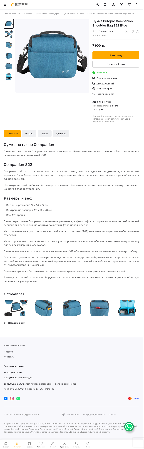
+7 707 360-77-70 (12, 372)
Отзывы (29, 133)
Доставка (61, 133)
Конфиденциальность (94, 414)
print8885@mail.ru (14, 383)
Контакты (9, 356)
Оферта (112, 414)
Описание (12, 133)
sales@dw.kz (10, 377)
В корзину (115, 55)
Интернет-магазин (14, 345)
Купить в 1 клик (116, 64)
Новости (8, 351)
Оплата (44, 133)
